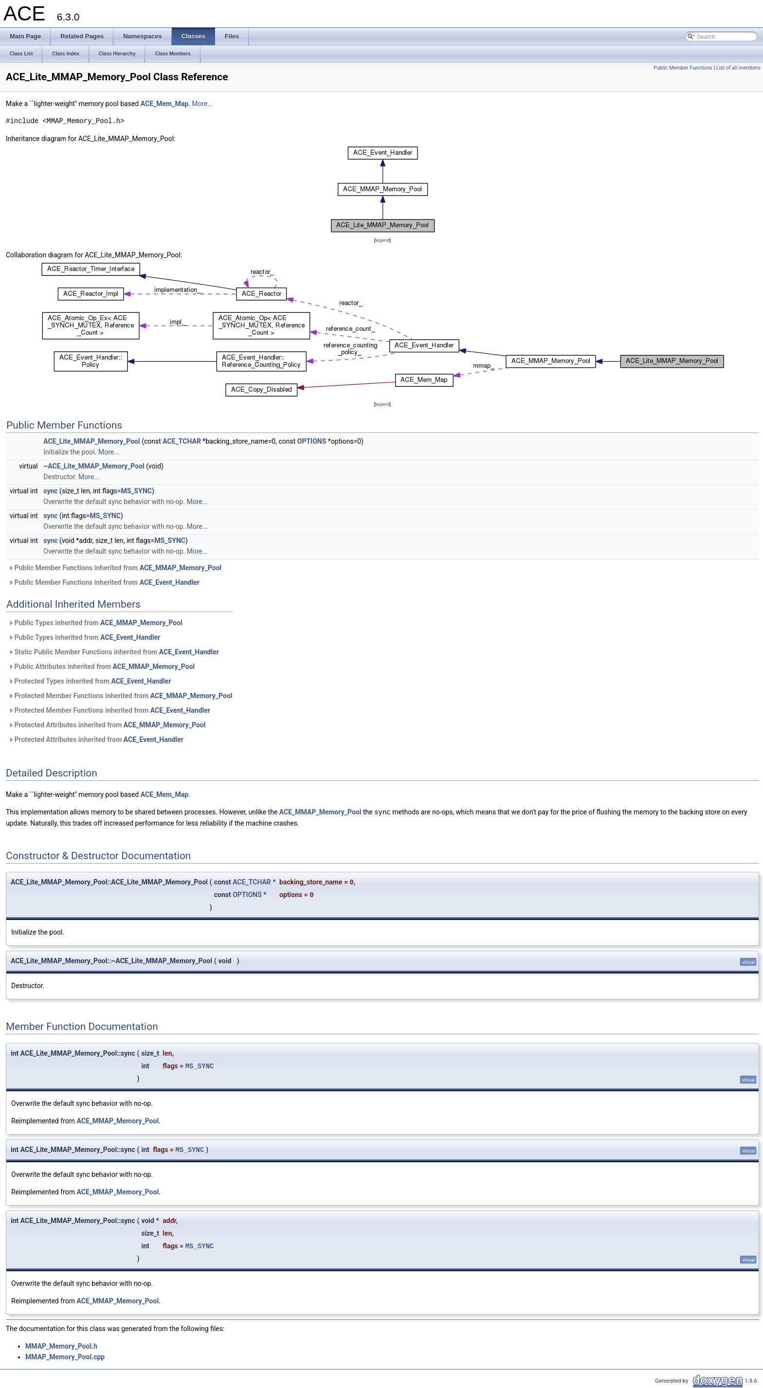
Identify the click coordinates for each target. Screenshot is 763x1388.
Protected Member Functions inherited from (120, 696)
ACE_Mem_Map (164, 104)
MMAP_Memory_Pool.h (61, 1346)
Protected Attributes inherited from (106, 725)
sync (50, 491)
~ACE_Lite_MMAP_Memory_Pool (94, 466)
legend (382, 240)
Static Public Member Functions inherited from (113, 652)
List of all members (738, 68)
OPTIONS (312, 441)
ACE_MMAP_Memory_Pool (181, 568)
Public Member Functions (683, 68)
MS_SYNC (136, 491)
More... (202, 104)
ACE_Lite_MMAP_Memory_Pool (91, 441)
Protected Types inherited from (89, 681)
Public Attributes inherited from (101, 666)
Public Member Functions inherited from (114, 568)
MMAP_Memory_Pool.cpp (65, 1356)
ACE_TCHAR (182, 441)
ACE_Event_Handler (170, 582)
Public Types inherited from (95, 623)
